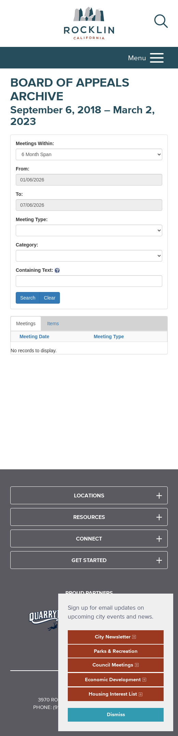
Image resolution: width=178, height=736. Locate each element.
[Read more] (55, 619)
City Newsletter (112, 636)
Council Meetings (112, 665)
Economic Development (113, 679)
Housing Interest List (113, 694)
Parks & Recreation (116, 651)
